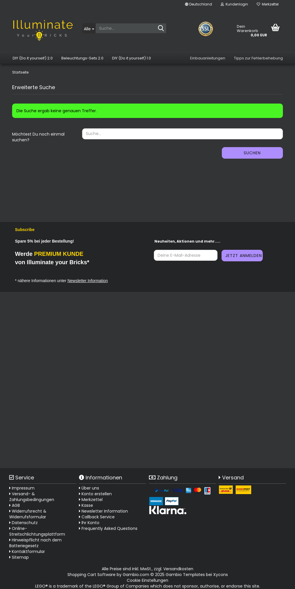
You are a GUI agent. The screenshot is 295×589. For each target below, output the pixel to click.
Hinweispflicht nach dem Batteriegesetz (35, 543)
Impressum (22, 488)
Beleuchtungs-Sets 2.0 (82, 58)
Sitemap (19, 557)
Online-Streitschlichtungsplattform (37, 531)
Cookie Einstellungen (147, 580)
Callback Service (97, 517)
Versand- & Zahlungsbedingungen (31, 496)
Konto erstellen (95, 494)
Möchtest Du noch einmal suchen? (38, 137)
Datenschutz (23, 523)
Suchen (252, 153)
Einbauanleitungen (207, 58)
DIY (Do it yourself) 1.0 (131, 58)
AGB (14, 505)
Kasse (86, 505)
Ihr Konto (89, 523)
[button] (198, 4)
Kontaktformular (27, 551)
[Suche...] (88, 28)
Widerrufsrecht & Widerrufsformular (27, 514)
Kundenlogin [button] (234, 4)
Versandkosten (178, 569)
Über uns (89, 488)
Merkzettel (268, 4)
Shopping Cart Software (91, 574)
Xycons (220, 574)
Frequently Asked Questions (109, 528)
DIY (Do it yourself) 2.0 (33, 58)
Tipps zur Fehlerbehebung (258, 58)
